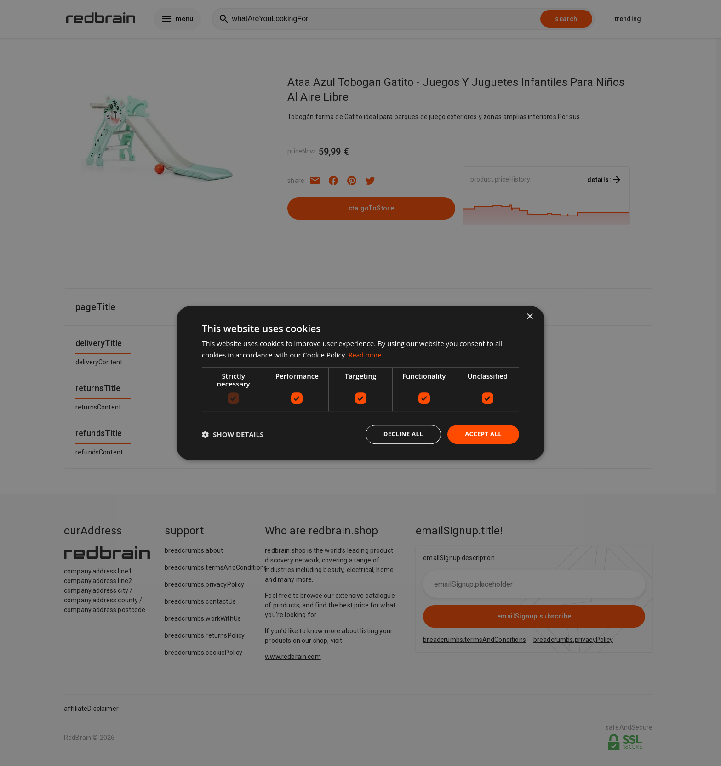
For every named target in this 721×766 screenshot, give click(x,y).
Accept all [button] (482, 434)
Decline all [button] (399, 434)
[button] (232, 434)
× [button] (529, 315)
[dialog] (360, 383)
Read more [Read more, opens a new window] (366, 353)
